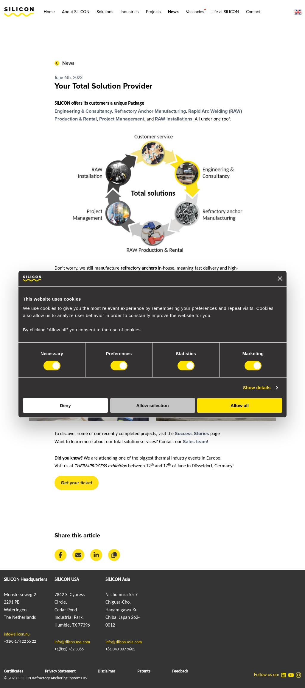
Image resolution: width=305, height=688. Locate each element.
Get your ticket (76, 483)
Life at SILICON (225, 11)
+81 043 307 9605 (120, 649)
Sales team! (195, 442)
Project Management (121, 119)
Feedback (180, 671)
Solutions (105, 11)
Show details (257, 387)
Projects (153, 11)
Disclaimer (106, 671)
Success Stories (191, 434)
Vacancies (195, 11)
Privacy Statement (60, 671)
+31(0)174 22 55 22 (20, 641)
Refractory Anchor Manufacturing (150, 111)
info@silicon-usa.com (72, 642)
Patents (143, 671)
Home (49, 11)
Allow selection (152, 405)
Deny (65, 405)
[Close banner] (280, 278)
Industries (130, 11)
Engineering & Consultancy (83, 111)
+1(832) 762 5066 (69, 649)
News (173, 11)
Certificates (13, 671)
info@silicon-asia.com (123, 642)
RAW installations (173, 119)
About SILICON (75, 11)
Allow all (240, 405)
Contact (253, 11)
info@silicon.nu (16, 634)
